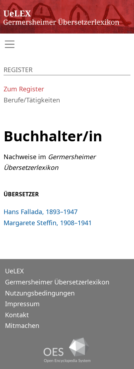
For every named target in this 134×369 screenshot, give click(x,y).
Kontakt (17, 314)
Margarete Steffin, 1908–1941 (48, 222)
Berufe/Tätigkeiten (32, 100)
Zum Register (24, 89)
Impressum (22, 303)
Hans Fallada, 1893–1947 (41, 211)
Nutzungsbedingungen (40, 293)
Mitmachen (22, 325)
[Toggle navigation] (67, 44)
